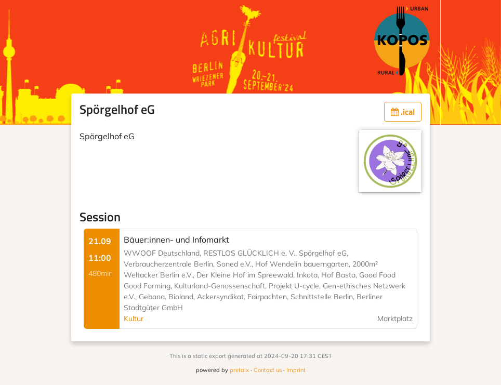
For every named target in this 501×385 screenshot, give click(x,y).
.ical (403, 111)
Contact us (268, 370)
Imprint (296, 370)
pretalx (239, 370)
